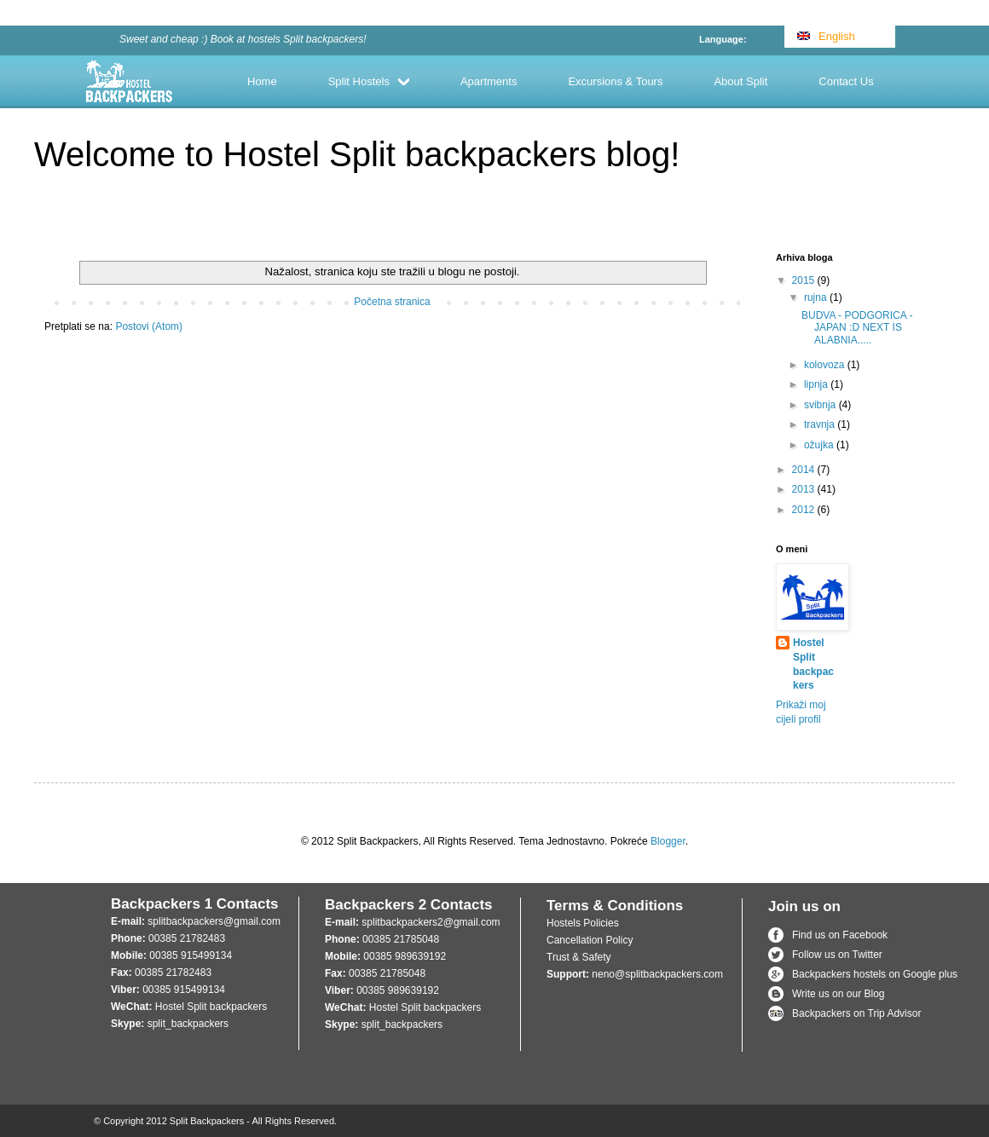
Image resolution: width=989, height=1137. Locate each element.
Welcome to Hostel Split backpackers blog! (357, 154)
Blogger (668, 841)
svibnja (821, 405)
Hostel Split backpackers (813, 664)
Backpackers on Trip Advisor (856, 1013)
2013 (805, 489)
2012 (805, 510)
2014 (805, 470)
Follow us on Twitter (837, 955)
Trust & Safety (579, 957)
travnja (820, 424)
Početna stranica (392, 302)
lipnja (817, 384)
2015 (805, 280)
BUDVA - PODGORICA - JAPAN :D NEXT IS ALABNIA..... (856, 327)
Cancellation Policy (590, 940)
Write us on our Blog (838, 994)
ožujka (820, 445)
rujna (817, 297)
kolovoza (825, 365)
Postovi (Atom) (148, 326)
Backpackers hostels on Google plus (874, 974)
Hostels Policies (583, 923)
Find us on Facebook (840, 935)
